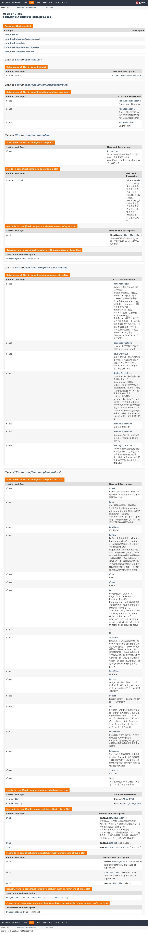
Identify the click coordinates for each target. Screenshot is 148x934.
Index (58, 3)
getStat (113, 843)
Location (124, 847)
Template (11, 259)
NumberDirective (123, 373)
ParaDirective (127, 109)
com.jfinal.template (14, 43)
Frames (20, 8)
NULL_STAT (128, 799)
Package (16, 3)
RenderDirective (123, 432)
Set (111, 706)
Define (112, 535)
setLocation (111, 847)
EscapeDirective (123, 343)
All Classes (47, 8)
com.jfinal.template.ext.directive (21, 47)
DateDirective (122, 284)
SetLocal (114, 751)
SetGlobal (114, 731)
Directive (112, 151)
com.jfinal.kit (11, 35)
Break (112, 488)
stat (139, 180)
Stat (28, 26)
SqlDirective (126, 122)
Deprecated (47, 3)
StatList (114, 770)
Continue (114, 527)
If (110, 629)
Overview (5, 3)
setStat (124, 235)
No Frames (31, 8)
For (111, 590)
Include (113, 637)
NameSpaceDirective (130, 101)
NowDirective (121, 354)
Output (112, 679)
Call (111, 502)
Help (64, 3)
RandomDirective (123, 424)
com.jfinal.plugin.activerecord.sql (22, 39)
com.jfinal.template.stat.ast (19, 52)
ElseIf (112, 582)
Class (24, 3)
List (19, 912)
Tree (38, 3)
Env (19, 259)
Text (111, 778)
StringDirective (123, 445)
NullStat (114, 671)
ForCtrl (15, 897)
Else (111, 574)
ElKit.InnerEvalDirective (126, 76)
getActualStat (117, 818)
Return (112, 696)
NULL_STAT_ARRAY (132, 803)
